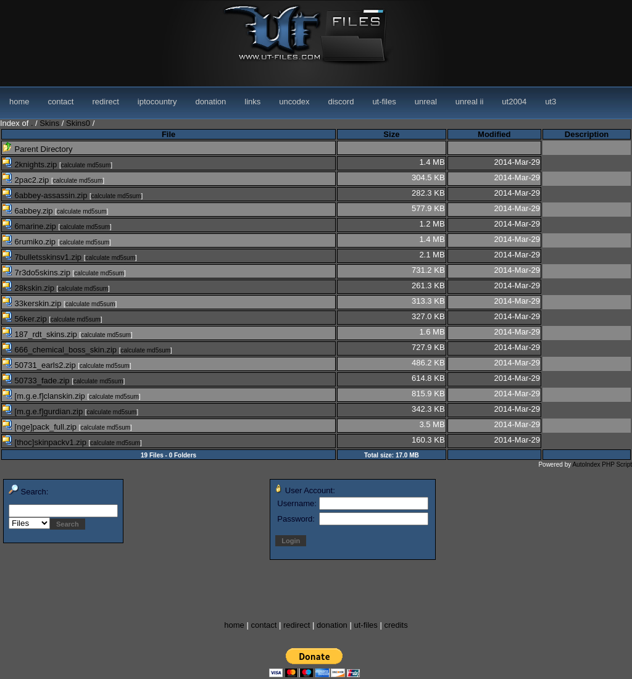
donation (210, 101)
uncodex (294, 101)
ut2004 (514, 101)
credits (395, 625)
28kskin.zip (29, 288)
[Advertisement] (224, 591)
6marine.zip (30, 226)
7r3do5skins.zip (37, 272)
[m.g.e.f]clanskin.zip (44, 396)
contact (61, 101)
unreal (426, 101)
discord (341, 101)
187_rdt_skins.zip (40, 334)
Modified (494, 134)
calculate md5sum (86, 165)
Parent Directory (37, 149)
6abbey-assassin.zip (45, 195)
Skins (49, 123)
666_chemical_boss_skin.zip (60, 349)
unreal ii (469, 101)
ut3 (550, 101)
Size (391, 134)
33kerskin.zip (33, 303)
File (168, 134)
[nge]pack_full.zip (40, 426)
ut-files (384, 101)
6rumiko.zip (30, 241)
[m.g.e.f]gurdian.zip (43, 411)
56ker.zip (25, 318)
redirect (105, 101)
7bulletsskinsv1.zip (43, 257)
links (252, 101)
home (19, 101)
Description (587, 134)
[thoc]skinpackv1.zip (45, 442)
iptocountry (157, 101)
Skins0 (78, 123)
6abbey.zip (28, 210)
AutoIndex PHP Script (602, 464)
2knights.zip (30, 164)
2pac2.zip (26, 180)
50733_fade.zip (37, 380)
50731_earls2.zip (40, 365)
